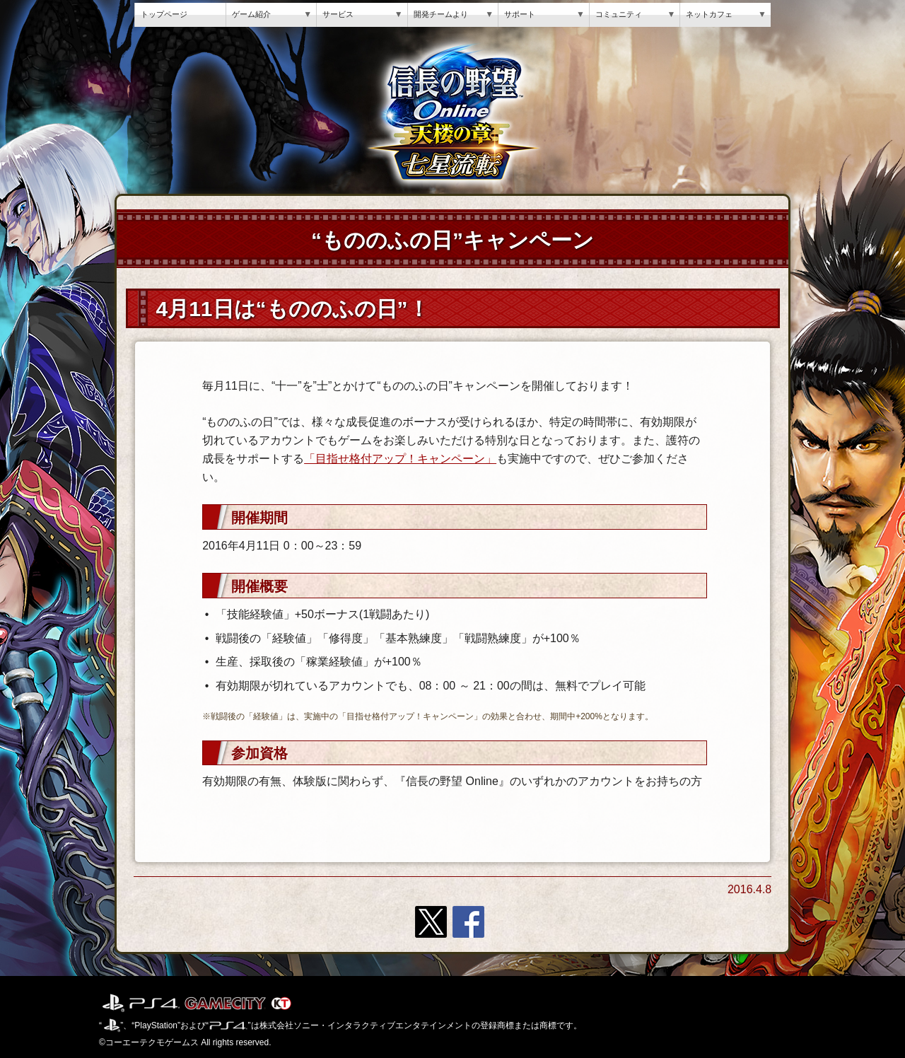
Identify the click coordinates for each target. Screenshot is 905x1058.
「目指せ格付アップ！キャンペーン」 (400, 459)
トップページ (164, 14)
